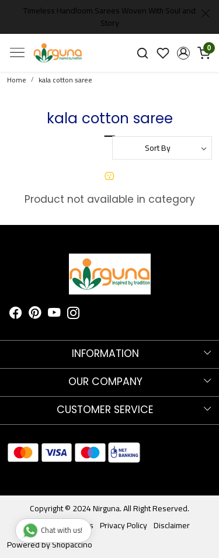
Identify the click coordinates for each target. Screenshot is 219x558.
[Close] (205, 13)
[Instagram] (73, 315)
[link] (143, 53)
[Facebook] (16, 315)
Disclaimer (172, 525)
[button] (183, 53)
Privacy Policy (123, 525)
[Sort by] (162, 148)
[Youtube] (54, 315)
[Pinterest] (35, 315)
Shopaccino (72, 544)
